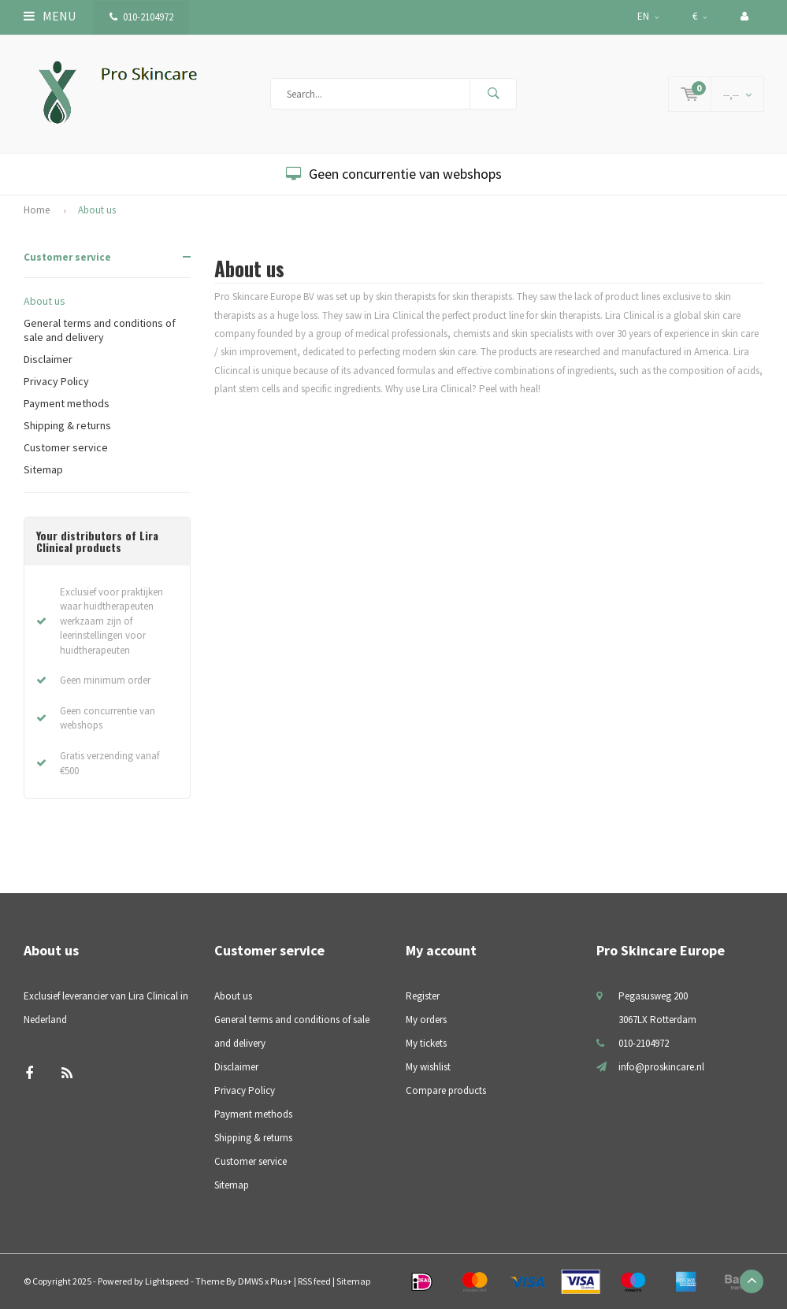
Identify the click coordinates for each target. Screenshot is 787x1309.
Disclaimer (48, 359)
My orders (426, 1019)
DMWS (250, 1281)
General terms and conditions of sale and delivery (100, 330)
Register (423, 996)
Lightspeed (167, 1281)
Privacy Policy (56, 381)
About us (97, 210)
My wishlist (428, 1067)
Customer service (67, 257)
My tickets (426, 1043)
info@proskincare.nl (661, 1067)
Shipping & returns (67, 425)
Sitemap (43, 469)
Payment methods (67, 403)
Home (37, 210)
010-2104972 (141, 17)
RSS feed (314, 1281)
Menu (50, 16)
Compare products (446, 1090)
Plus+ (281, 1281)
